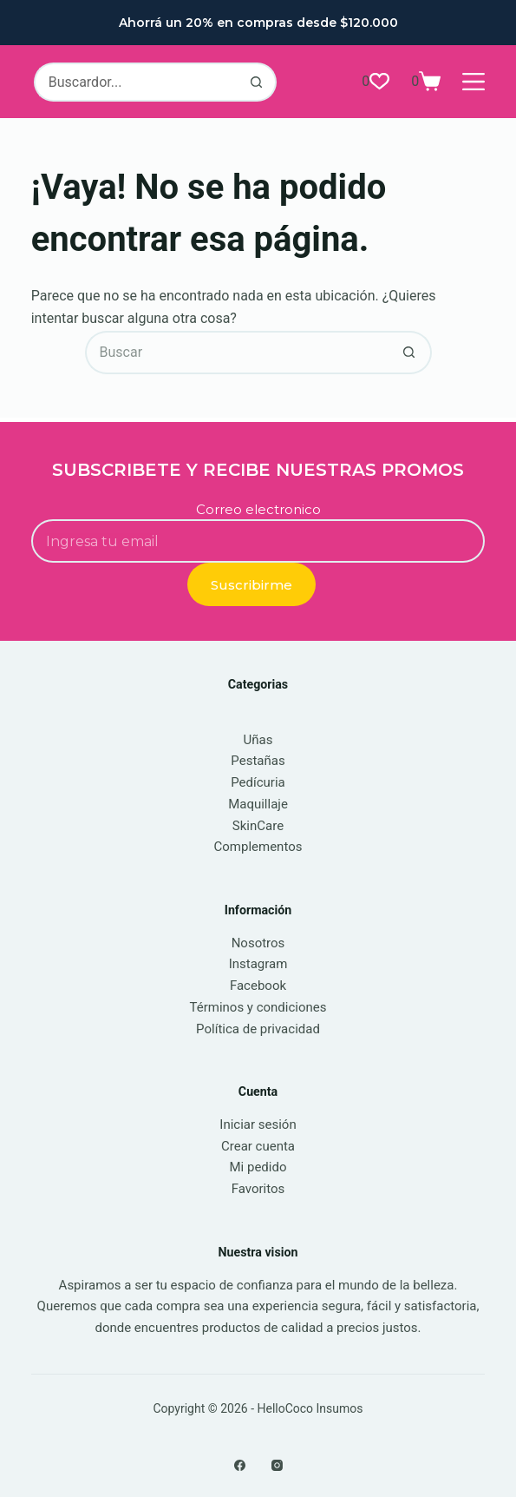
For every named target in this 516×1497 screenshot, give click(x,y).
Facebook (258, 985)
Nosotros (258, 943)
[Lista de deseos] (375, 81)
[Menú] (473, 81)
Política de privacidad (258, 1029)
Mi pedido (258, 1167)
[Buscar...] (136, 82)
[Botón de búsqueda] (257, 82)
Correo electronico (258, 509)
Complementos (258, 846)
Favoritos (258, 1189)
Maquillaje (258, 804)
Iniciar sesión (257, 1124)
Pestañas (257, 760)
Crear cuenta (258, 1146)
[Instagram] (277, 1465)
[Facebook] (239, 1465)
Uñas (258, 740)
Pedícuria (258, 782)
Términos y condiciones (257, 1007)
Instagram (258, 964)
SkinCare (258, 826)
